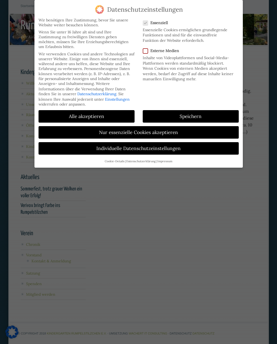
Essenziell (158, 18)
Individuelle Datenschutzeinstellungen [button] (138, 144)
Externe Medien (163, 46)
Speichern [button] (191, 112)
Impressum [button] (164, 157)
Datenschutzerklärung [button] (141, 157)
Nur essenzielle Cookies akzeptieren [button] (138, 128)
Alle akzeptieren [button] (86, 112)
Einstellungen (117, 95)
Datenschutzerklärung (96, 89)
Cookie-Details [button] (115, 157)
